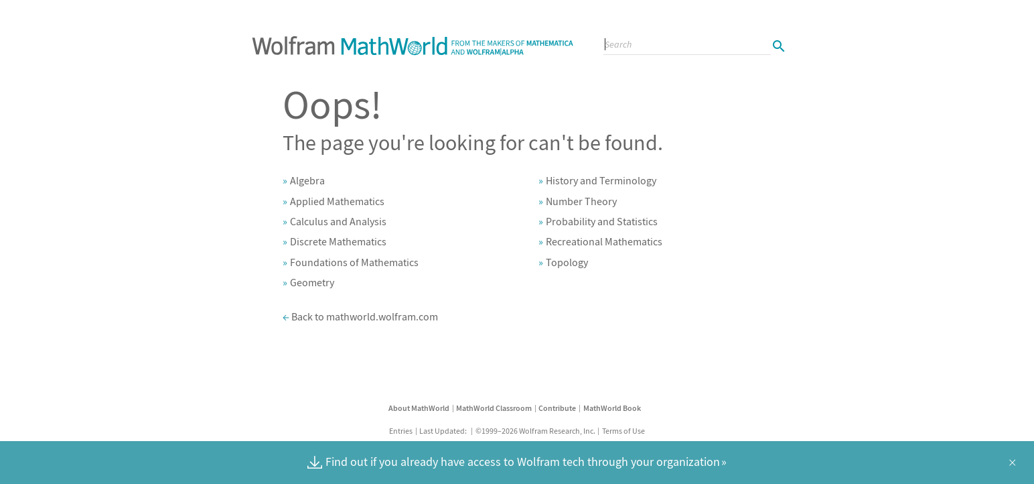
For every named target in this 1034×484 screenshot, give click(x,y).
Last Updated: (443, 431)
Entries (401, 431)
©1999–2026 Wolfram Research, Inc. (535, 431)
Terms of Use (623, 431)
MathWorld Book (612, 408)
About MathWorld (418, 408)
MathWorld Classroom (494, 408)
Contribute (557, 408)
